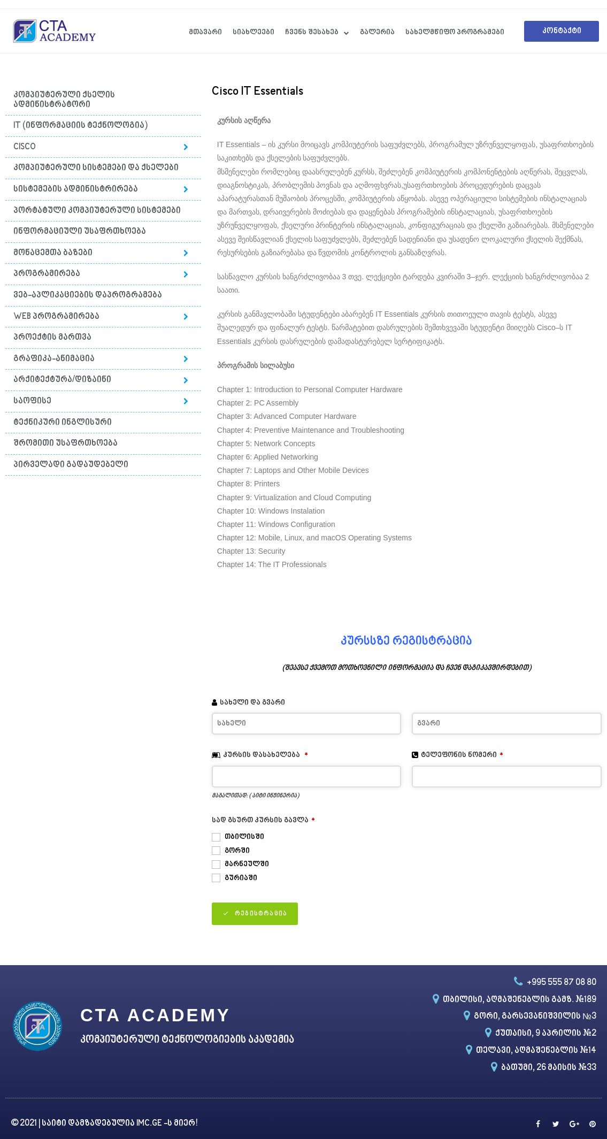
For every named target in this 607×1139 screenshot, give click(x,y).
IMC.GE (150, 1124)
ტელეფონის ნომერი (462, 755)
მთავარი (205, 32)
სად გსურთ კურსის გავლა (263, 820)
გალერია (377, 32)
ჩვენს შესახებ (317, 33)
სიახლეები (253, 32)
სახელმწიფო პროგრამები (454, 32)
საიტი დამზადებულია (89, 1124)
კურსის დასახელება (265, 755)
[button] (561, 31)
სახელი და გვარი (252, 702)
